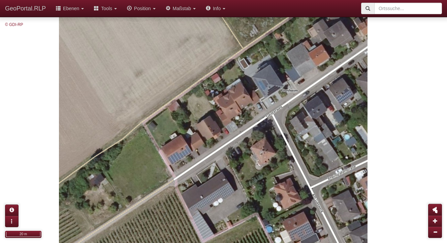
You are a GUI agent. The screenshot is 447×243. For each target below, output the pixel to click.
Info (215, 8)
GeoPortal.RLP (25, 8)
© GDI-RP (14, 24)
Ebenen (70, 8)
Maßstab (181, 8)
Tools (105, 8)
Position (141, 8)
